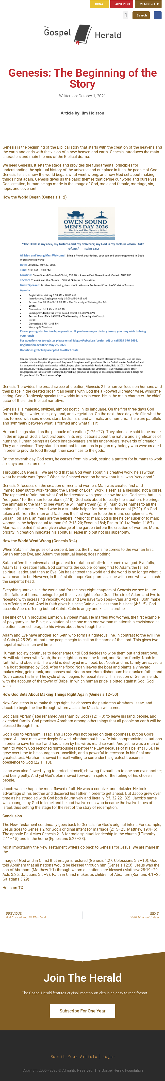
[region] (82, 291)
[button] (125, 15)
